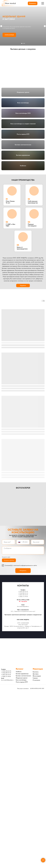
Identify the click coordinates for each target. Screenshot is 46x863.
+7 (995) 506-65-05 (23, 762)
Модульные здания (23, 103)
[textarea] (23, 721)
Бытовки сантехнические (23, 262)
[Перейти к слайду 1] (21, 43)
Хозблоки (23, 326)
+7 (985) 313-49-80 (23, 767)
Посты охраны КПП (23, 230)
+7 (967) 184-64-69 (23, 765)
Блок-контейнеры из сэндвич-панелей (23, 198)
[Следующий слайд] (45, 26)
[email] (37, 712)
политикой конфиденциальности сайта (25, 736)
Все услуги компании (23, 859)
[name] (8, 712)
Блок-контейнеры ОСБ (23, 166)
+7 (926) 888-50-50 (23, 764)
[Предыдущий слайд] (1, 26)
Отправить (23, 741)
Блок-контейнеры (23, 135)
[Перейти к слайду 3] (24, 43)
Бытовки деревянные (23, 294)
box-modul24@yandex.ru (23, 777)
